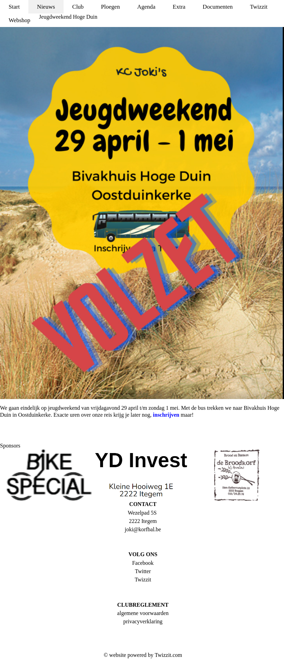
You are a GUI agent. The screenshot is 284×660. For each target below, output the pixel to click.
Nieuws (46, 6)
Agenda (146, 6)
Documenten (218, 6)
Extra (179, 6)
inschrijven (166, 415)
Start (14, 6)
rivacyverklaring (144, 621)
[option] (47, 475)
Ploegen (110, 6)
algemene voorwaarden (143, 613)
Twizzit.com (168, 655)
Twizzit (258, 6)
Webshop (19, 20)
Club (78, 6)
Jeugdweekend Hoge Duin (68, 17)
